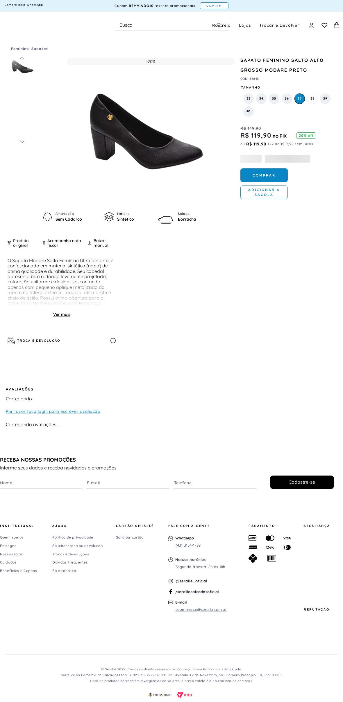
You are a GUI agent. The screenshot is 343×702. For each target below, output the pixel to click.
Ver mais (61, 314)
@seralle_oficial (191, 581)
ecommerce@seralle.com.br (201, 609)
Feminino (20, 48)
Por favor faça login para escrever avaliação (53, 411)
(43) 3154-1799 (188, 545)
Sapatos (39, 48)
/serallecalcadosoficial (197, 591)
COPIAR (214, 6)
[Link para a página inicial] (9, 48)
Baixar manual (98, 243)
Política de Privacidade (222, 669)
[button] (248, 98)
